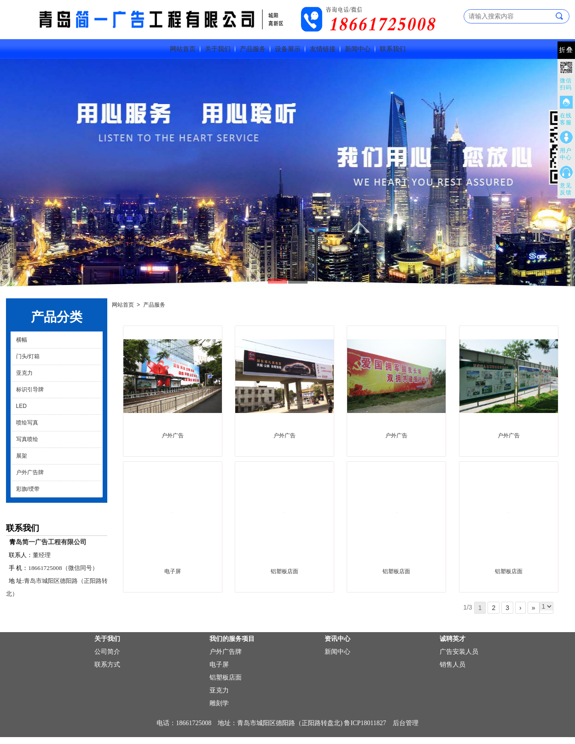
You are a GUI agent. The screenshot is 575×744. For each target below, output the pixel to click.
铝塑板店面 (284, 571)
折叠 (566, 49)
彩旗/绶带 (28, 489)
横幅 (21, 340)
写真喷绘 (27, 439)
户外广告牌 (30, 472)
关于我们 (218, 49)
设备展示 (288, 49)
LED (21, 406)
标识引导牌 (30, 389)
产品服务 (253, 49)
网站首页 (183, 49)
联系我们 (393, 49)
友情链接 (323, 49)
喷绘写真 (27, 422)
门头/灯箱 (28, 356)
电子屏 (172, 571)
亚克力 (24, 373)
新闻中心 (358, 49)
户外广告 (173, 435)
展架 (21, 456)
